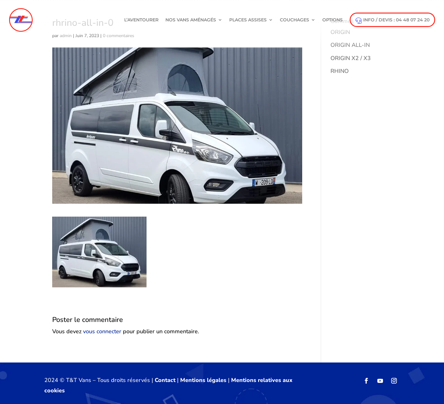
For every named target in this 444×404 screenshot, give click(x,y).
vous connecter (102, 331)
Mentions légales (203, 380)
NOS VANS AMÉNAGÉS (190, 20)
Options (332, 20)
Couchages (294, 20)
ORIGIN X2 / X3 (350, 58)
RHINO (339, 71)
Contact (165, 380)
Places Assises (248, 20)
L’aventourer (141, 20)
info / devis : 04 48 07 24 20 (392, 20)
